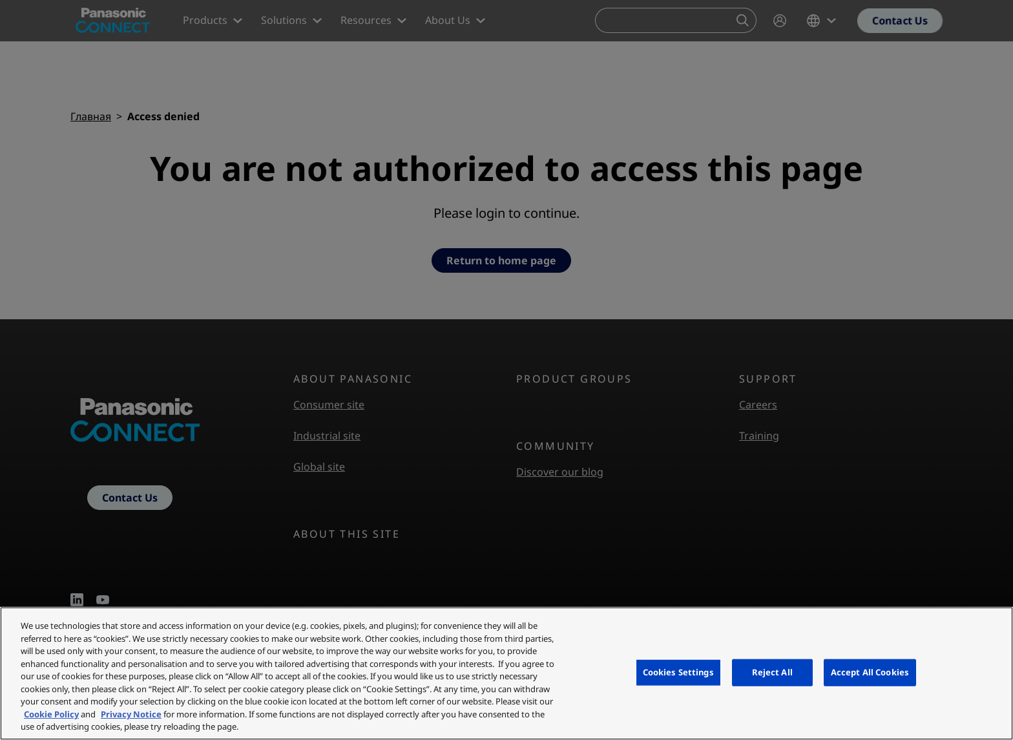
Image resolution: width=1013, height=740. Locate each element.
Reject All (772, 672)
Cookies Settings (678, 672)
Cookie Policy (51, 714)
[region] (506, 673)
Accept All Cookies (870, 672)
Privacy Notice (131, 714)
